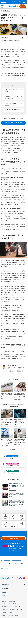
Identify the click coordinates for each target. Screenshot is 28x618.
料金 (6, 535)
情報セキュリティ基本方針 (7, 615)
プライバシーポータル (17, 606)
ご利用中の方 (13, 596)
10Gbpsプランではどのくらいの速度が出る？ (13, 91)
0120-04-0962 (16, 545)
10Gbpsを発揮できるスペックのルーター (13, 104)
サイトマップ (4, 568)
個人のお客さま (13, 584)
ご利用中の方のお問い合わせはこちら (13, 550)
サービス (14, 2)
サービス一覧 (7, 560)
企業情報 (19, 2)
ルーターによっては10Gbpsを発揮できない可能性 (13, 97)
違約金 (13, 535)
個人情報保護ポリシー (6, 606)
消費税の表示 (12, 601)
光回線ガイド (6, 11)
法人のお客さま (13, 588)
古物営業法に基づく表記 (7, 612)
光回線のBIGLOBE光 (16, 560)
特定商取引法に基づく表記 (16, 609)
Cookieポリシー (5, 609)
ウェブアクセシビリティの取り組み (9, 604)
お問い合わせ (4, 601)
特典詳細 (9, 535)
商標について (18, 615)
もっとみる (12, 449)
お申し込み (22, 6)
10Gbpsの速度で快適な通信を (13, 109)
